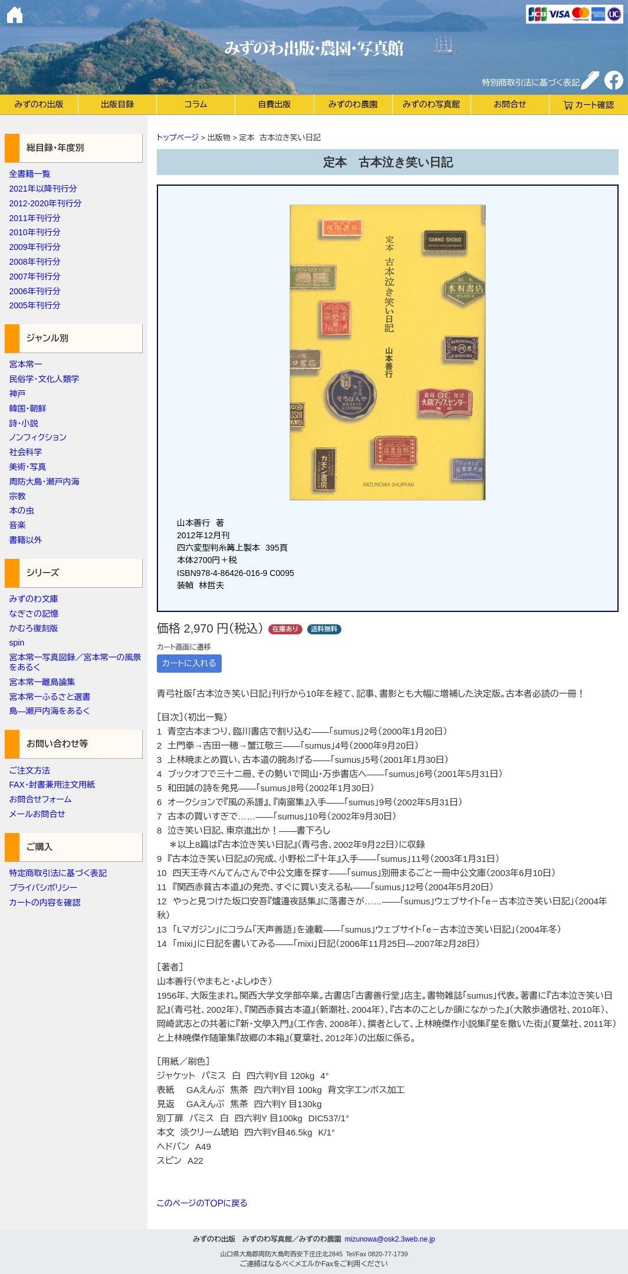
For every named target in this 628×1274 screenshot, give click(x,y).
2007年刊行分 (35, 276)
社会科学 (25, 452)
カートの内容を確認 (45, 902)
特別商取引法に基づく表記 (531, 82)
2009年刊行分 (35, 247)
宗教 (17, 496)
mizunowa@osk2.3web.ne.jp (390, 1239)
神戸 (17, 394)
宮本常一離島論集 (42, 682)
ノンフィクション (38, 437)
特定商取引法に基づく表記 (58, 873)
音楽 (17, 525)
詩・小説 (23, 423)
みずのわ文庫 (33, 599)
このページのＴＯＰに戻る (202, 1203)
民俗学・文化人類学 (44, 379)
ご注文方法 (30, 770)
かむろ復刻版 (33, 628)
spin (17, 642)
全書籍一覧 (30, 174)
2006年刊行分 (35, 291)
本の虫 (21, 510)
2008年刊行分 (35, 261)
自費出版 (274, 104)
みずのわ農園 (352, 104)
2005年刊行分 (35, 305)
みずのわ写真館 (431, 104)
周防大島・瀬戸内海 (44, 481)
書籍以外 (25, 540)
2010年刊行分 (35, 232)
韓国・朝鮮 (28, 408)
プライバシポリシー (43, 888)
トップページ (178, 137)
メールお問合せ (37, 814)
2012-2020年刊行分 (45, 203)
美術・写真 (28, 467)
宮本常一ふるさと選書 (50, 697)
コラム (196, 104)
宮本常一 (25, 364)
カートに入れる (189, 663)
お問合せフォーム (40, 799)
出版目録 (117, 104)
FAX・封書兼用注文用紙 (52, 784)
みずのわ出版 (38, 104)
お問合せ (510, 104)
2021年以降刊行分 (43, 188)
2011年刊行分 (35, 218)
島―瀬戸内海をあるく (49, 711)
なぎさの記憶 (33, 613)
